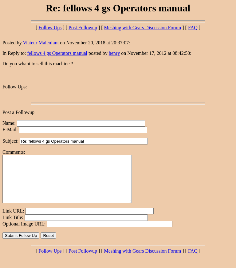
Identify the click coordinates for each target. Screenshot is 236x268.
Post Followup (83, 27)
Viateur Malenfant (41, 42)
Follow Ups (49, 27)
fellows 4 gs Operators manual (57, 53)
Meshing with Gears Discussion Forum (142, 27)
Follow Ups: (14, 86)
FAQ (193, 27)
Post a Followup (18, 112)
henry (114, 53)
